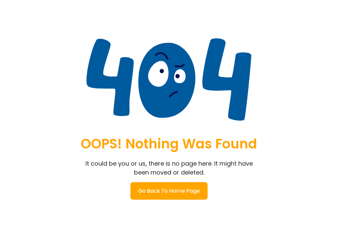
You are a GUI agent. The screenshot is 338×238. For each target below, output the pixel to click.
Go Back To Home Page (169, 191)
